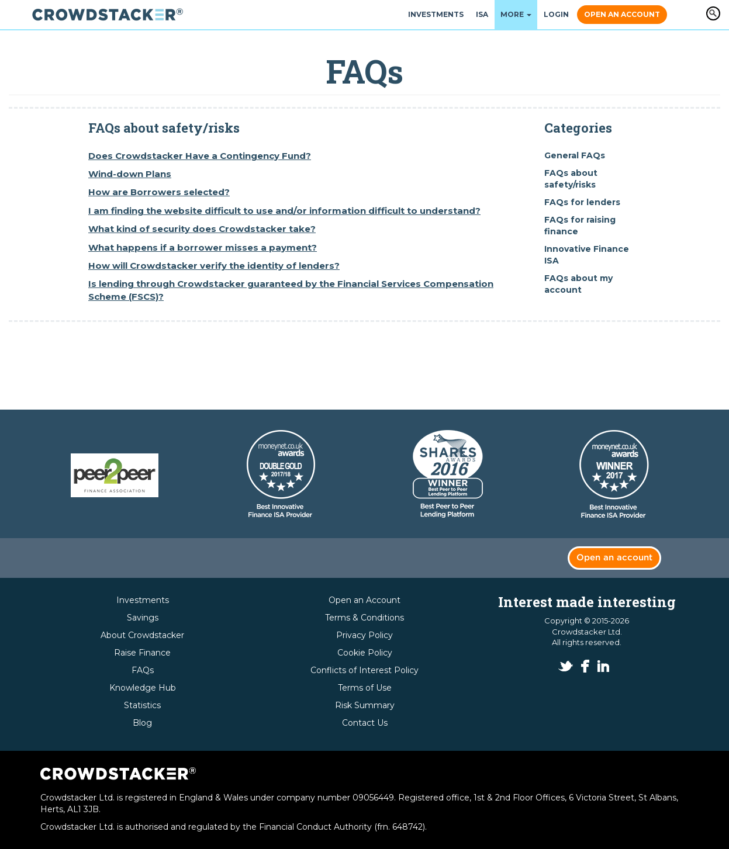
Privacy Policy (364, 635)
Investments (436, 14)
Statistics (142, 705)
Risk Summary (365, 705)
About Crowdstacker (142, 635)
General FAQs (574, 155)
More (515, 14)
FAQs (143, 670)
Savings (142, 617)
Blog (142, 723)
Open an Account (622, 14)
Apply (713, 13)
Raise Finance (142, 652)
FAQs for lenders (582, 202)
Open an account (614, 558)
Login (556, 14)
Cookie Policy (364, 652)
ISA (482, 14)
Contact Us (365, 723)
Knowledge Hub (142, 687)
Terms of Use (365, 687)
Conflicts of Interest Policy (364, 670)
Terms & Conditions (364, 617)
